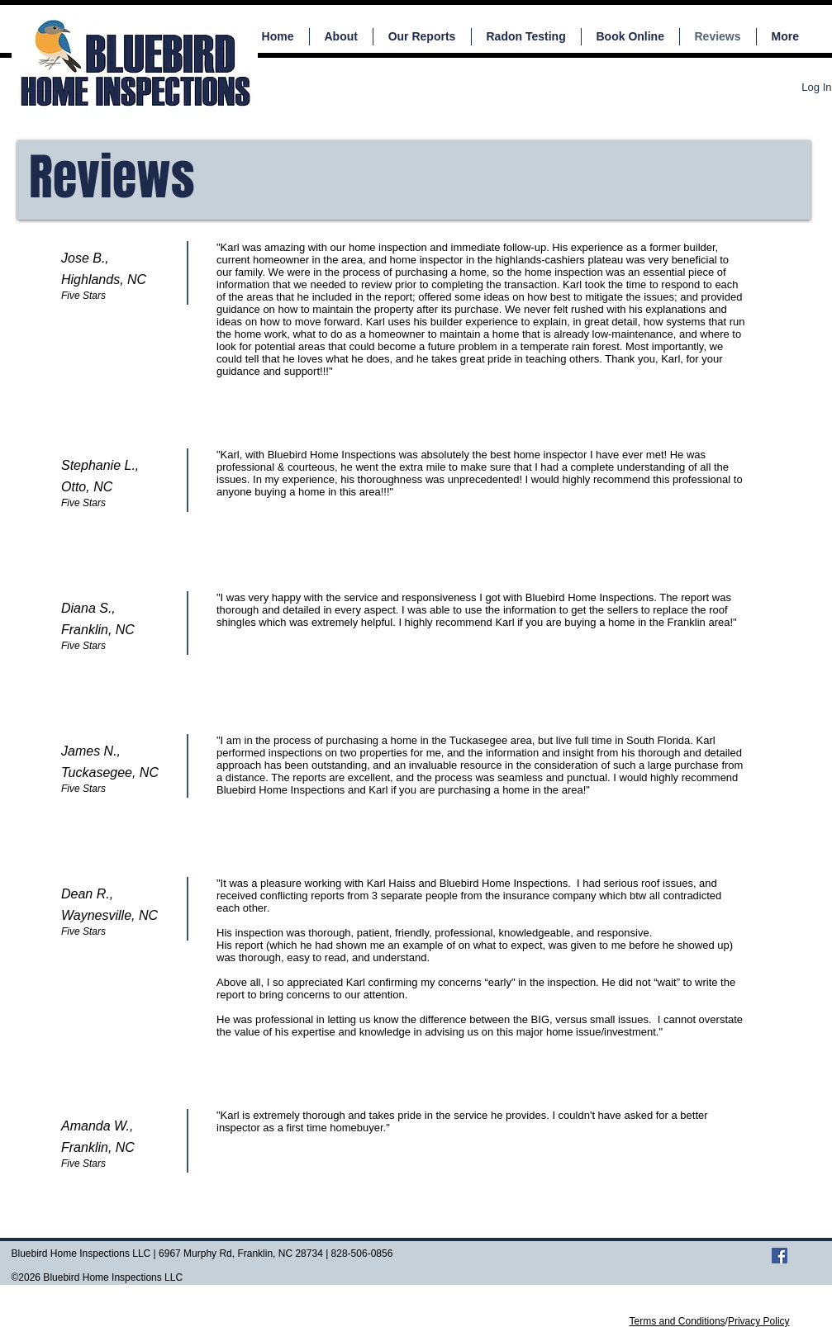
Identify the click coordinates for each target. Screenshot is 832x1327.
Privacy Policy (759, 1321)
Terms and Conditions (677, 1321)
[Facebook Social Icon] (779, 1255)
